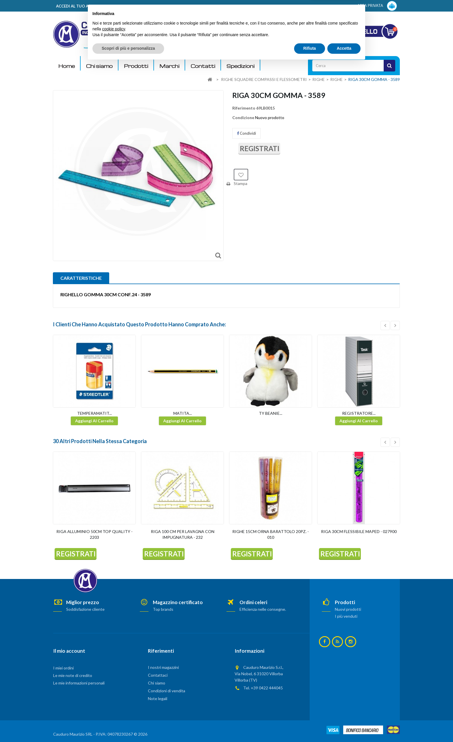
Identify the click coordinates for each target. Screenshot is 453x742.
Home (66, 66)
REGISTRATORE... (359, 413)
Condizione (243, 117)
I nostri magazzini (163, 667)
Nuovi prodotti (348, 609)
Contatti (203, 66)
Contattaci (158, 675)
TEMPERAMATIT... (94, 413)
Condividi (246, 133)
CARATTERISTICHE (81, 278)
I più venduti (346, 616)
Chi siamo (99, 66)
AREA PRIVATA (377, 6)
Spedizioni (240, 66)
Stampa (240, 183)
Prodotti (136, 66)
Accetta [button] (344, 726)
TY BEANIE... (270, 413)
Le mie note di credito (72, 675)
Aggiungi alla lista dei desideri (241, 174)
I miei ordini (63, 667)
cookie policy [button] (113, 706)
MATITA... (182, 413)
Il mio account (69, 651)
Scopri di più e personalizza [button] (128, 726)
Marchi (169, 66)
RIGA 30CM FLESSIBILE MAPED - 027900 (359, 531)
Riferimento (243, 108)
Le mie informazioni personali (79, 682)
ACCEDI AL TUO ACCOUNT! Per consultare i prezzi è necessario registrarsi (126, 6)
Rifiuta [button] (309, 726)
